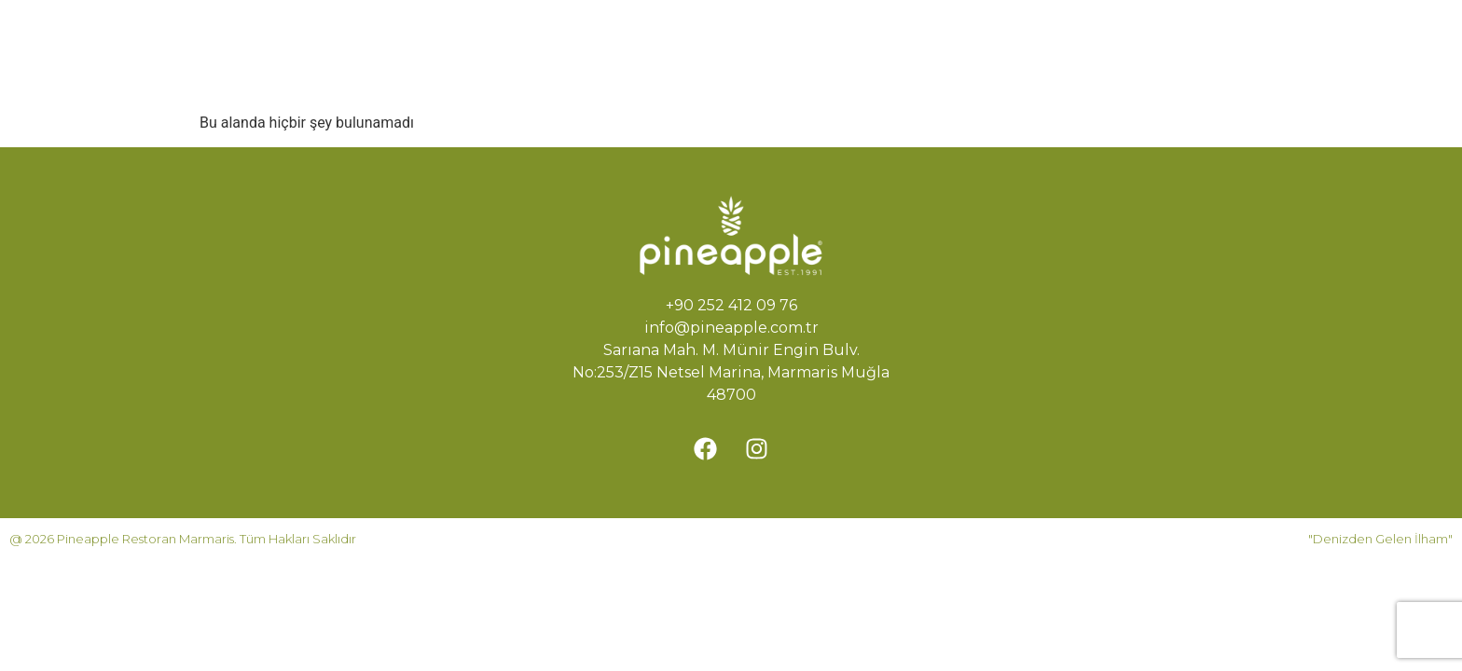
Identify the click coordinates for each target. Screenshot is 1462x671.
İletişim (550, 77)
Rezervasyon (882, 34)
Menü (774, 34)
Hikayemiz (674, 34)
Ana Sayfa (559, 34)
